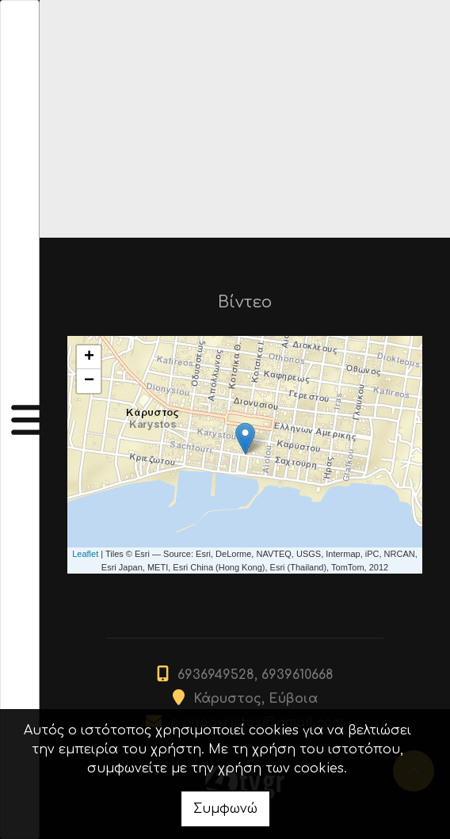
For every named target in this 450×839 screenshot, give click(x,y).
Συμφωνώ (225, 809)
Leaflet (85, 554)
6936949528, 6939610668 (255, 675)
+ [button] (89, 357)
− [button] (89, 381)
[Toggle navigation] (20, 419)
